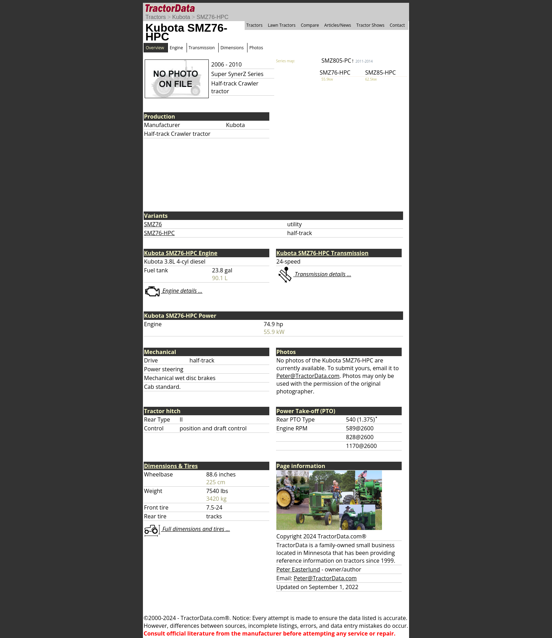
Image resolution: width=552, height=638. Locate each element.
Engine (176, 48)
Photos (256, 48)
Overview (155, 48)
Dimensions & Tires (171, 466)
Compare (310, 25)
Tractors (155, 17)
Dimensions (232, 48)
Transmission (202, 48)
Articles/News (337, 25)
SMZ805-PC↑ (347, 60)
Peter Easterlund (298, 569)
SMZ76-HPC (212, 17)
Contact (397, 25)
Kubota (181, 17)
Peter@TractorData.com (307, 376)
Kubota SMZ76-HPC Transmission (322, 253)
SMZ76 (153, 224)
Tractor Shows (370, 25)
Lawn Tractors (282, 25)
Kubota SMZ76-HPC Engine (181, 253)
